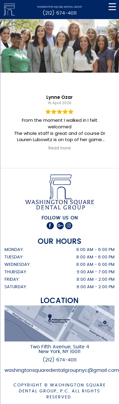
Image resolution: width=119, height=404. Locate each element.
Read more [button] (59, 148)
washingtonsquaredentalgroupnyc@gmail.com (61, 370)
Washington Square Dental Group (59, 7)
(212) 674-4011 (59, 13)
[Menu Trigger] (112, 6)
